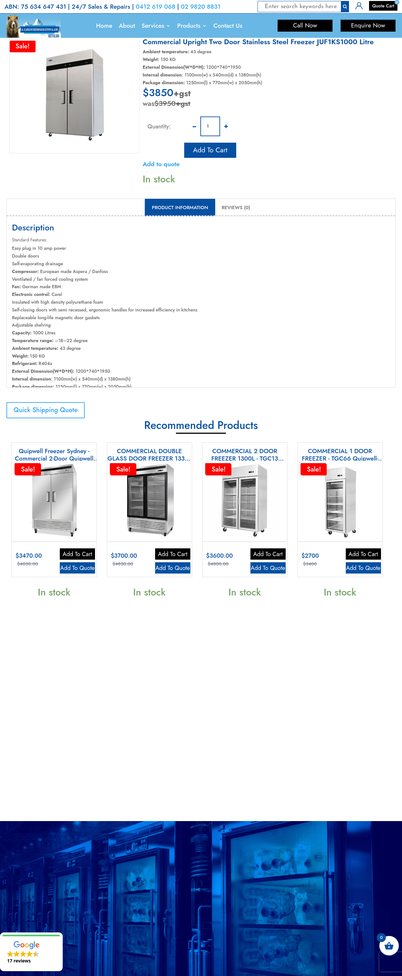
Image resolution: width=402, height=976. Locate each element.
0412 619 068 (155, 6)
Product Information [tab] (180, 207)
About (127, 26)
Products (188, 26)
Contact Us (227, 26)
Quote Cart (383, 6)
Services (153, 26)
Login (360, 5)
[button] (31, 951)
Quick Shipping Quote (46, 410)
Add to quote (161, 163)
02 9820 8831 (201, 6)
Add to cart (210, 149)
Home (104, 26)
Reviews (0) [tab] (236, 207)
